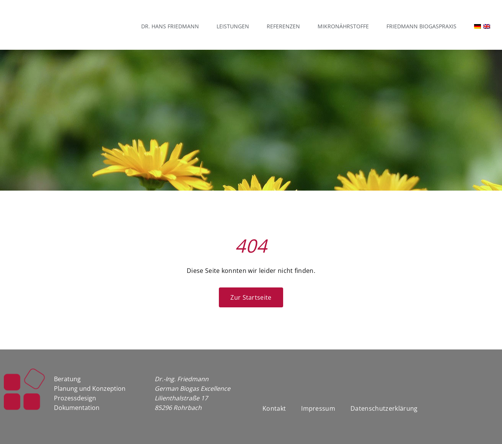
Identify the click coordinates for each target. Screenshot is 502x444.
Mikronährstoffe (343, 26)
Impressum (318, 408)
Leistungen (233, 26)
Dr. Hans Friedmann (170, 26)
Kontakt (274, 408)
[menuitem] (473, 26)
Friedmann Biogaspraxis (421, 26)
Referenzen (283, 26)
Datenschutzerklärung (383, 408)
